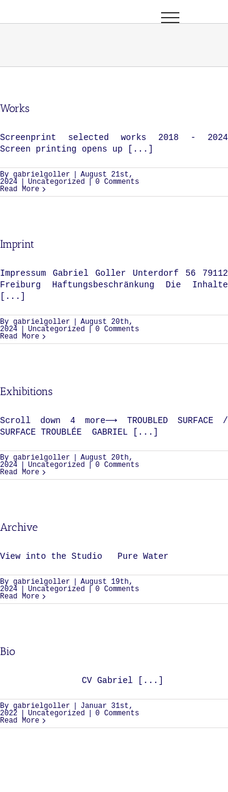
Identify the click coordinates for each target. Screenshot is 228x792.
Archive (19, 527)
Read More (20, 189)
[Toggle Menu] (170, 17)
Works (15, 108)
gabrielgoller (42, 174)
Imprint (17, 244)
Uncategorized (56, 182)
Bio (7, 651)
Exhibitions (26, 391)
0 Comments (117, 182)
